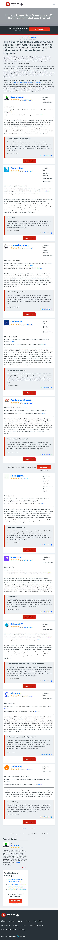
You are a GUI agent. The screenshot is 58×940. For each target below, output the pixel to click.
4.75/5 (17, 479)
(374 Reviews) (28, 248)
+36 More (30, 265)
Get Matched (39, 29)
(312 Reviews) (28, 479)
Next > (30, 829)
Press (20, 921)
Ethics (28, 921)
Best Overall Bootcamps (15, 879)
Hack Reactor (17, 475)
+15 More (44, 413)
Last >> (34, 829)
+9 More (10, 112)
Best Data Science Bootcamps (17, 884)
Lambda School (39, 82)
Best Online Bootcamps (15, 882)
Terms (24, 925)
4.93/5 (17, 696)
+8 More (49, 573)
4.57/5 (17, 171)
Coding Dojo (17, 168)
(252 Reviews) (28, 627)
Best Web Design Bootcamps (16, 887)
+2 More (13, 341)
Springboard (17, 96)
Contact (12, 921)
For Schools (5, 925)
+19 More (43, 344)
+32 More (39, 268)
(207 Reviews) (28, 769)
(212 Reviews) (28, 696)
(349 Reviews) (28, 403)
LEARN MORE (29, 161)
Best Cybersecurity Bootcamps (17, 889)
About (3, 921)
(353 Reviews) (28, 325)
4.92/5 (17, 325)
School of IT (17, 624)
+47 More (37, 194)
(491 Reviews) (28, 171)
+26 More (42, 115)
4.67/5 (17, 100)
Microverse (16, 557)
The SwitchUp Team (30, 37)
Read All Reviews (46, 156)
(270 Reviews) (28, 560)
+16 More (38, 640)
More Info (25, 868)
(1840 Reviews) (28, 100)
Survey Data (38, 921)
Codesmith (16, 321)
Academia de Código (21, 399)
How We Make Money (8, 929)
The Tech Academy (26, 82)
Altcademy (16, 693)
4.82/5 (17, 248)
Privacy (15, 925)
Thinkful (16, 82)
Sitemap (22, 929)
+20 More (42, 504)
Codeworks (16, 766)
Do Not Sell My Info (36, 925)
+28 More (17, 862)
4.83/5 (17, 403)
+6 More (48, 191)
